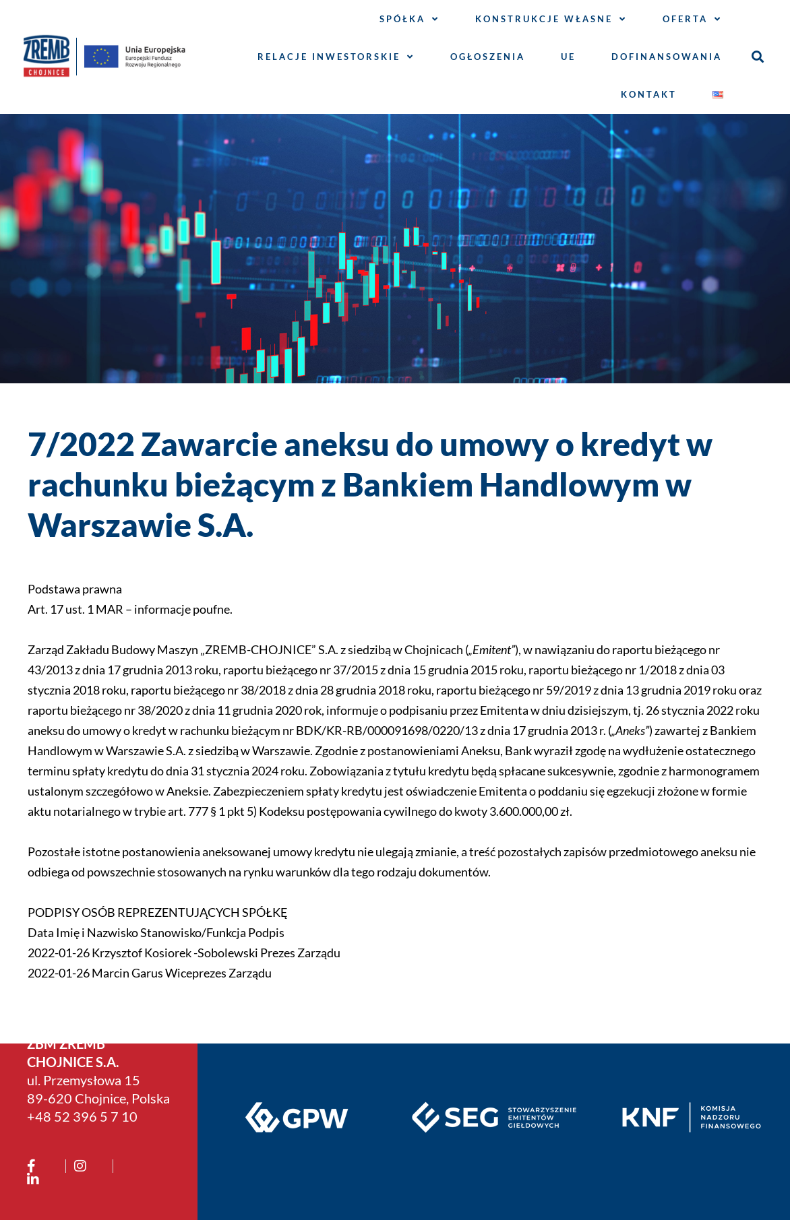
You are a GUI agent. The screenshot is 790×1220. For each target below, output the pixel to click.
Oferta (692, 19)
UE (568, 56)
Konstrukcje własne (551, 19)
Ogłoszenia (487, 56)
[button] (757, 57)
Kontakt (649, 94)
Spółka (409, 19)
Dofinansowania (666, 56)
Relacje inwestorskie (336, 57)
